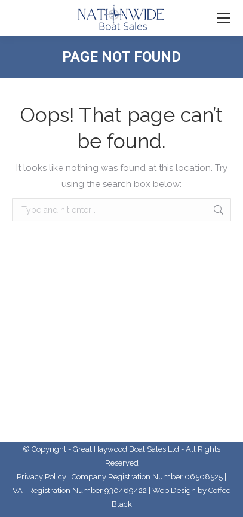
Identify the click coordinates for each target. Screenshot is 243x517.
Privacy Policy (41, 476)
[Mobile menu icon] (223, 18)
